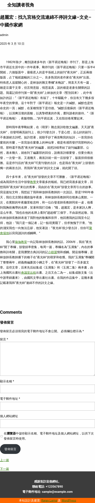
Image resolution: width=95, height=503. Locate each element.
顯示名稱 (7, 381)
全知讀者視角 (20, 5)
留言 (4, 339)
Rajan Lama (49, 500)
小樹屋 (52, 252)
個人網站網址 (9, 416)
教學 (33, 182)
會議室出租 (28, 272)
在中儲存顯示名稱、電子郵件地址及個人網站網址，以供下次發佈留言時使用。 (49, 436)
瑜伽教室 (21, 242)
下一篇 (4, 469)
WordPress (69, 500)
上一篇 (4, 460)
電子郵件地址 (10, 398)
